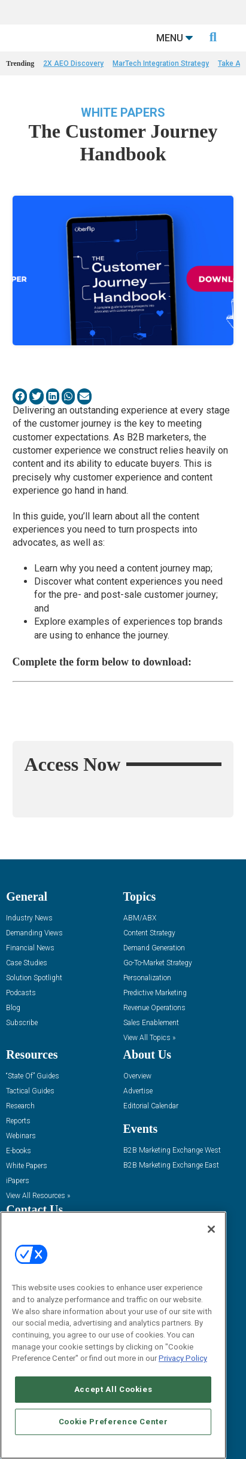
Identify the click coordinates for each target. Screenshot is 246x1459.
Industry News (29, 918)
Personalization (147, 978)
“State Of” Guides (32, 1076)
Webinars (21, 1136)
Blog (13, 1008)
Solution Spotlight (34, 978)
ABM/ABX (139, 918)
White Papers (123, 112)
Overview (137, 1076)
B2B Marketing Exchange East (171, 1165)
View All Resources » (38, 1196)
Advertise (138, 1091)
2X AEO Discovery (73, 63)
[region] (113, 1335)
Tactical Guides (30, 1091)
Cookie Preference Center (113, 1421)
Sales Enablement (151, 1023)
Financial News (30, 948)
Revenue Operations (154, 1008)
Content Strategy (149, 933)
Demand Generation (154, 948)
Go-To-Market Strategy (157, 963)
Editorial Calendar (150, 1106)
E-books (18, 1151)
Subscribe (22, 1023)
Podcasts (21, 993)
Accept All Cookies (113, 1389)
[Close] (211, 1229)
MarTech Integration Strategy (161, 63)
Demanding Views (34, 933)
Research (20, 1106)
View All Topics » (149, 1038)
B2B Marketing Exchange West (172, 1150)
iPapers (17, 1181)
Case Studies (26, 963)
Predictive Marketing (155, 993)
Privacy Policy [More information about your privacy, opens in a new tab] (183, 1358)
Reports (18, 1121)
